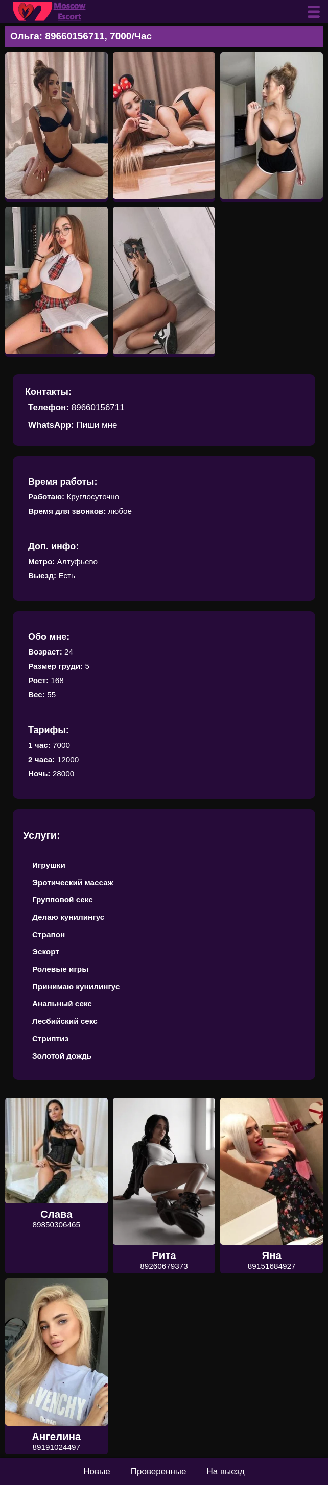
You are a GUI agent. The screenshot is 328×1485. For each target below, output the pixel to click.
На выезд (226, 1471)
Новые (96, 1471)
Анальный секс (62, 1003)
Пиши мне (96, 425)
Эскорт (45, 951)
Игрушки (48, 865)
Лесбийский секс (65, 1021)
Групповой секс (62, 899)
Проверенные (158, 1471)
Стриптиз (50, 1038)
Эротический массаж (72, 882)
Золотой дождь (61, 1055)
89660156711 (98, 407)
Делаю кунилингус (68, 917)
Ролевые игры (60, 969)
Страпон (48, 934)
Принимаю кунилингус (76, 986)
